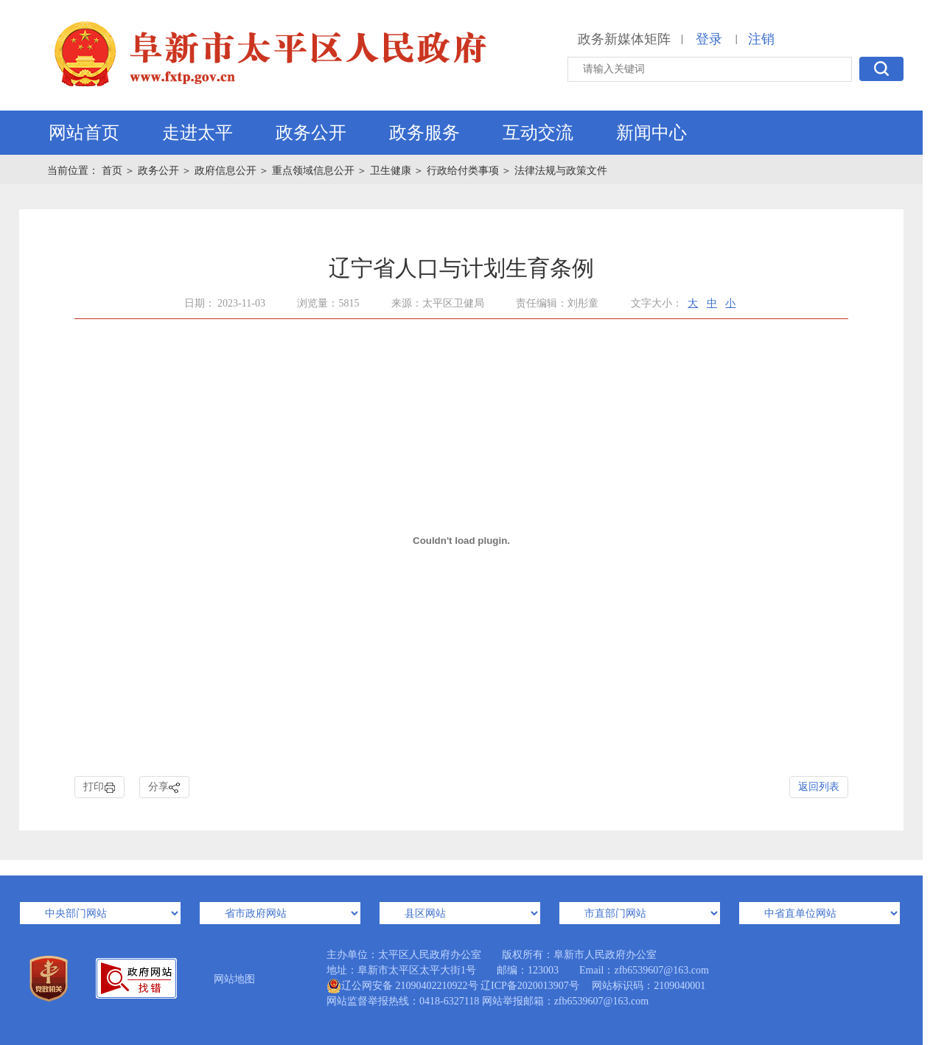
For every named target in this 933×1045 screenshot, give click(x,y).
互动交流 (538, 132)
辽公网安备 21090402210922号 (402, 986)
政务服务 (424, 132)
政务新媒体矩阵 (624, 39)
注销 (761, 39)
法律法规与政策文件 (560, 170)
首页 (113, 170)
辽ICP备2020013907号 (530, 985)
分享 (164, 787)
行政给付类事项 (463, 170)
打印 (99, 787)
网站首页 (84, 132)
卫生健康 (390, 170)
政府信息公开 (225, 170)
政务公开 (311, 132)
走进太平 (197, 132)
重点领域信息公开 (313, 170)
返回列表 (818, 786)
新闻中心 (651, 132)
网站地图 (234, 979)
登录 (709, 39)
